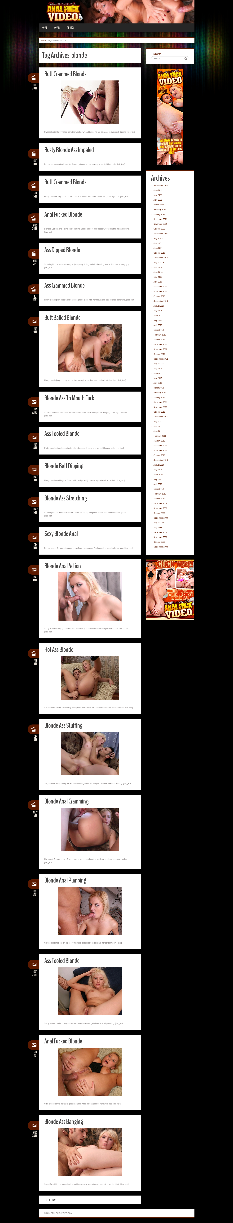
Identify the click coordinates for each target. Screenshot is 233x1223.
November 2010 (160, 451)
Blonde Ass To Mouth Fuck (70, 398)
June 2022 (158, 191)
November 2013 (160, 292)
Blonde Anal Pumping (66, 880)
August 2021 (159, 239)
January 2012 (160, 398)
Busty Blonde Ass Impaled (70, 150)
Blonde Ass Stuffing (64, 725)
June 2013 (158, 316)
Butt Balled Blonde (63, 317)
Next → (56, 1200)
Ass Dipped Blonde (63, 250)
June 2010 (158, 475)
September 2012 (161, 359)
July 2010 (158, 470)
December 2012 (160, 345)
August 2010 (159, 465)
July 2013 (158, 311)
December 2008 (160, 533)
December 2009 (160, 504)
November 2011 (160, 407)
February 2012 (160, 393)
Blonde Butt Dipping (65, 466)
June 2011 (158, 431)
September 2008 (161, 547)
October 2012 (160, 354)
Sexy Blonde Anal (61, 534)
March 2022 (159, 205)
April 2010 (158, 484)
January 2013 (160, 340)
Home (44, 28)
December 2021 (160, 219)
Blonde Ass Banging (64, 1121)
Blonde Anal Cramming (67, 801)
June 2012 (158, 374)
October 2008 (160, 542)
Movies (57, 28)
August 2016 (159, 263)
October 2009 (160, 513)
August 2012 (159, 364)
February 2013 (160, 335)
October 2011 (160, 412)
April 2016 (158, 282)
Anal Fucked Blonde (64, 214)
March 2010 (159, 489)
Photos (70, 28)
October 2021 (160, 229)
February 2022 (160, 210)
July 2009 (158, 528)
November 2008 (160, 537)
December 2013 (160, 287)
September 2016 (161, 258)
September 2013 (161, 301)
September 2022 (161, 186)
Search (158, 54)
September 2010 (161, 460)
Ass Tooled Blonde (63, 433)
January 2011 (160, 441)
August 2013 (159, 306)
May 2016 (158, 277)
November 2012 (160, 350)
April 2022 (158, 200)
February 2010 (160, 494)
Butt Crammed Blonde (66, 74)
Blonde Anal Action (63, 566)
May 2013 (158, 321)
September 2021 (161, 234)
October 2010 (160, 456)
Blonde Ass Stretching (66, 498)
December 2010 (160, 446)
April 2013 (158, 325)
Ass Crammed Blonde (65, 285)
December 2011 (160, 403)
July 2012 (158, 369)
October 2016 (160, 253)
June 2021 (158, 248)
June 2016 (158, 272)
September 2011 (161, 417)
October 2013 (160, 297)
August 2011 (159, 422)
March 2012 (159, 388)
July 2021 (158, 244)
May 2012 (158, 378)
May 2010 (158, 480)
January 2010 (160, 499)
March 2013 (159, 330)
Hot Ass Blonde (59, 649)
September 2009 (161, 518)
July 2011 (158, 427)
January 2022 (160, 215)
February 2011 (160, 436)
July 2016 (158, 268)
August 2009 (159, 523)
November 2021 (160, 224)
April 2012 (158, 383)
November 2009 (160, 509)
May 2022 (158, 195)
